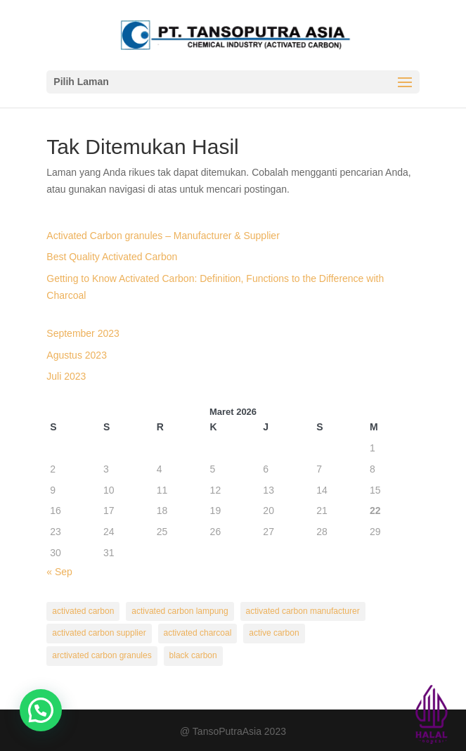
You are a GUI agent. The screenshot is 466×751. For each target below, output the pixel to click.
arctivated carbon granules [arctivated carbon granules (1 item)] (101, 655)
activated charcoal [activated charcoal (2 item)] (198, 633)
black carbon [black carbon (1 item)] (193, 655)
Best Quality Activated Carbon (111, 256)
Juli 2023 (66, 376)
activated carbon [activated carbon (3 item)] (83, 611)
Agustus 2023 (76, 355)
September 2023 (82, 333)
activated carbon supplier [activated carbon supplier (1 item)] (98, 633)
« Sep (59, 571)
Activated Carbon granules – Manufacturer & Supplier (163, 235)
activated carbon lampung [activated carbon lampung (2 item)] (179, 611)
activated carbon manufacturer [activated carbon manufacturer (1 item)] (303, 611)
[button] (41, 710)
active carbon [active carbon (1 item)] (274, 633)
